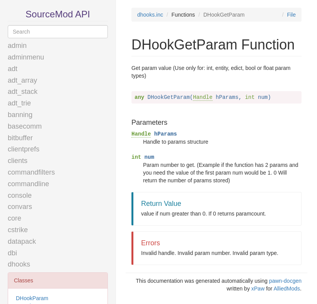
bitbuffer (20, 138)
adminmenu (26, 57)
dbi (12, 253)
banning (20, 115)
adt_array (22, 80)
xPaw (257, 288)
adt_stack (22, 91)
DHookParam (32, 298)
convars (20, 207)
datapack (22, 241)
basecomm (25, 126)
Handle (202, 97)
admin (17, 45)
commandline (28, 184)
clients (17, 161)
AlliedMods (287, 288)
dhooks (19, 264)
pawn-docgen (285, 281)
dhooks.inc (150, 15)
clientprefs (23, 149)
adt (12, 69)
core (14, 218)
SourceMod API (58, 14)
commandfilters (31, 172)
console (20, 195)
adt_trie (19, 103)
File (291, 15)
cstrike (18, 230)
